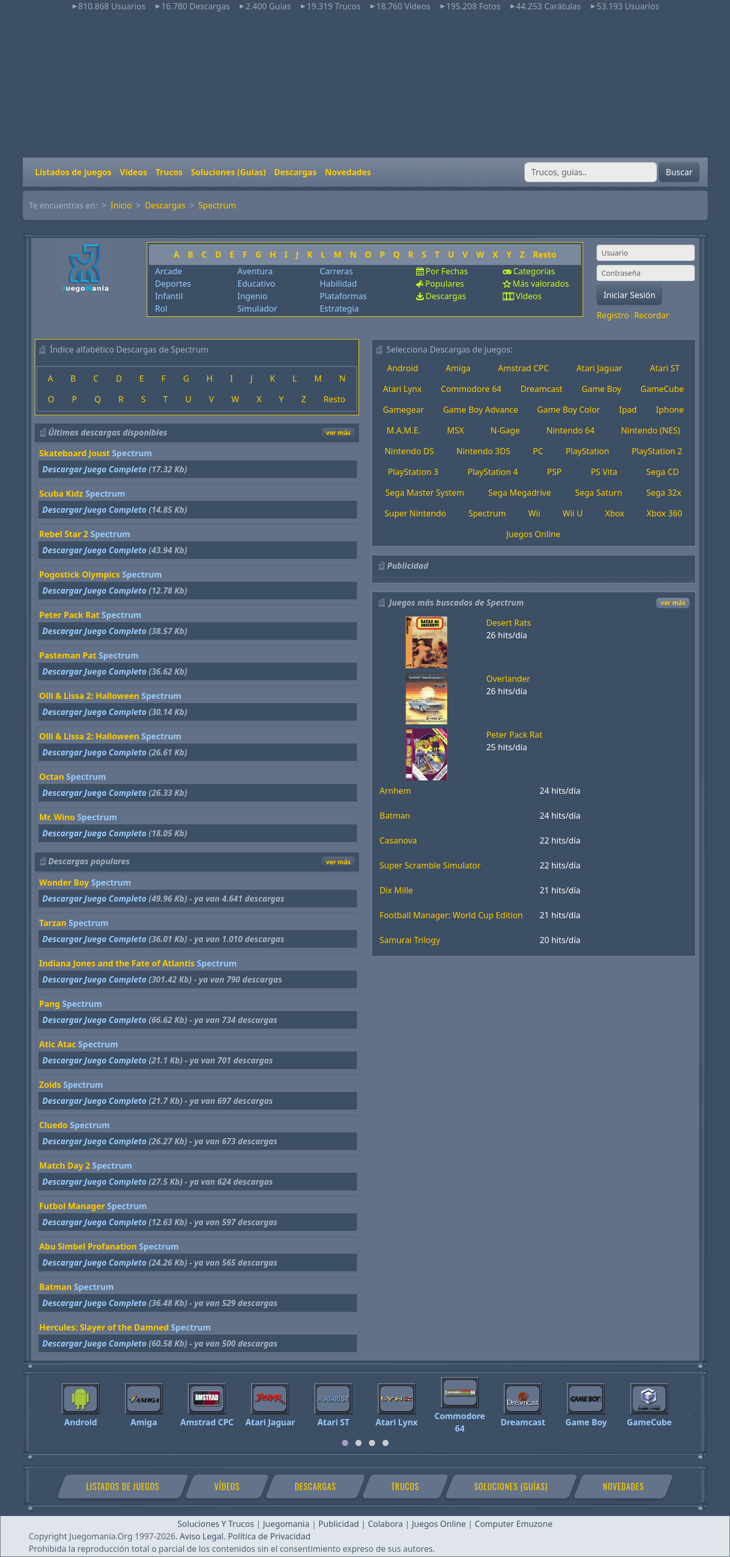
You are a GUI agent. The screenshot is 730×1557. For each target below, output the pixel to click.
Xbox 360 (664, 513)
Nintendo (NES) (650, 430)
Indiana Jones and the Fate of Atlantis (117, 963)
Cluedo (53, 1125)
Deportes (173, 283)
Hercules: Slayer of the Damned (104, 1327)
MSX (455, 430)
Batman (55, 1287)
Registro (613, 315)
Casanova (398, 840)
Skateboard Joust (74, 453)
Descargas (295, 172)
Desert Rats (508, 622)
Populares (444, 283)
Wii (534, 513)
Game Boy (602, 389)
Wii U (572, 513)
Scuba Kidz (61, 493)
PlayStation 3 (413, 472)
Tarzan (53, 923)
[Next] (689, 1409)
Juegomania (286, 1524)
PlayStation (587, 451)
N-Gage (505, 430)
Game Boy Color (568, 409)
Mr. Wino (57, 817)
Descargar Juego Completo (95, 469)
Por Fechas (446, 271)
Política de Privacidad (269, 1536)
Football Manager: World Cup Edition (451, 915)
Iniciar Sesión (629, 295)
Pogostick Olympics (79, 574)
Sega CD (662, 472)
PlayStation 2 (657, 451)
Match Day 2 (64, 1165)
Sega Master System (424, 492)
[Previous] (41, 1409)
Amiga (458, 368)
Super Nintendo (415, 513)
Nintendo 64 (570, 430)
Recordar (651, 315)
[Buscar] (591, 172)
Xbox (614, 513)
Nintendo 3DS (484, 451)
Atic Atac (57, 1044)
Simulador (258, 308)
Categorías (534, 271)
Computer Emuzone (514, 1524)
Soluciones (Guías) (228, 172)
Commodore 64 (471, 389)
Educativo (257, 283)
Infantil (169, 296)
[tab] (345, 1443)
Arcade (168, 271)
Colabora (385, 1524)
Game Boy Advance (480, 409)
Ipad (628, 409)
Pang (49, 1003)
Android (402, 368)
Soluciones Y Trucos (215, 1524)
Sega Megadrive (519, 492)
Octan (51, 776)
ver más (338, 432)
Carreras (336, 271)
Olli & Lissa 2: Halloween (89, 696)
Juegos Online (533, 534)
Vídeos (133, 172)
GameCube (662, 389)
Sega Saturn (598, 492)
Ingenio (253, 296)
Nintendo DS (409, 451)
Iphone (670, 409)
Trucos (169, 172)
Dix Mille (396, 890)
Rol (161, 308)
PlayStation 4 (492, 472)
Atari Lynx (402, 389)
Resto (544, 254)
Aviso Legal (201, 1536)
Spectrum (217, 205)
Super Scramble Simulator (430, 865)
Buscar (679, 172)
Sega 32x (664, 492)
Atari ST (665, 368)
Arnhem (395, 790)
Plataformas (343, 296)
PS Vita (604, 472)
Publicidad (339, 1524)
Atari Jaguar (599, 368)
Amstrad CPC (523, 368)
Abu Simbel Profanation (88, 1246)
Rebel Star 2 (63, 534)
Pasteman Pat (68, 655)
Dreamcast (541, 389)
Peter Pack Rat (69, 615)
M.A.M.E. (403, 430)
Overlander (508, 678)
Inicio (121, 205)
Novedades (348, 172)
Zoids (50, 1084)
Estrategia (339, 308)
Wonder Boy (64, 882)
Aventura (255, 271)
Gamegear (403, 409)
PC (538, 451)
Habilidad (338, 283)
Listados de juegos (73, 172)
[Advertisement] (365, 85)
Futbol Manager (72, 1206)
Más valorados (541, 283)
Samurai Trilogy (410, 940)
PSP (554, 472)
